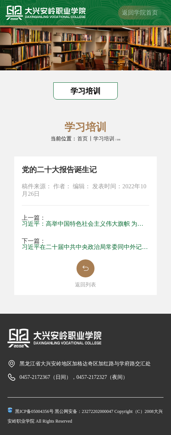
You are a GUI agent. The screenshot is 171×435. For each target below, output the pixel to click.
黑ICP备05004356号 (34, 411)
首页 (82, 139)
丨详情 (117, 140)
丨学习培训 (101, 139)
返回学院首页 (140, 12)
